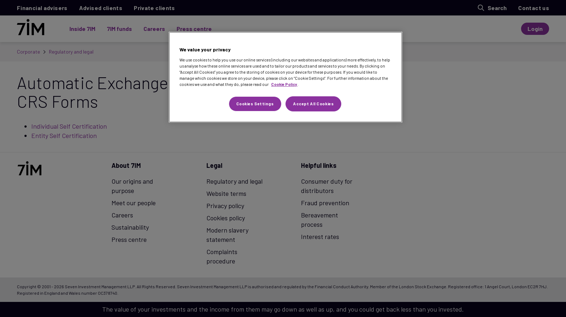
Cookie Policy (284, 84)
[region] (285, 77)
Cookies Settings (255, 103)
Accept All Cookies (313, 103)
